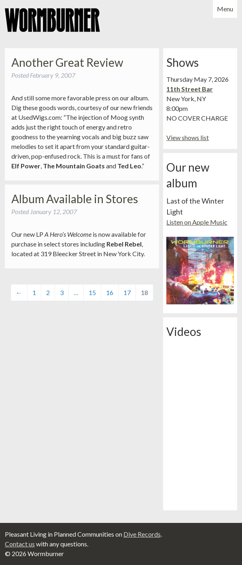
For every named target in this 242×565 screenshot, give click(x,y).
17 (127, 292)
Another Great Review (67, 62)
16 (109, 292)
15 (92, 292)
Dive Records (142, 534)
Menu (225, 9)
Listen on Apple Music (196, 222)
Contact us (20, 544)
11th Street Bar (189, 89)
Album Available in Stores (74, 199)
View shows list (187, 137)
